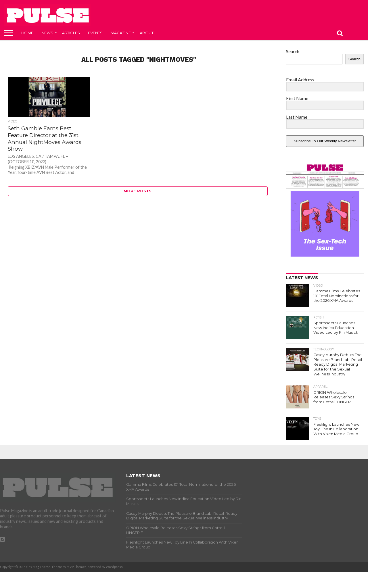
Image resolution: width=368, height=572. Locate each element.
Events (95, 32)
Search (292, 51)
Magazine (121, 32)
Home (27, 32)
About (147, 32)
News (47, 32)
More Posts (138, 191)
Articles (71, 32)
